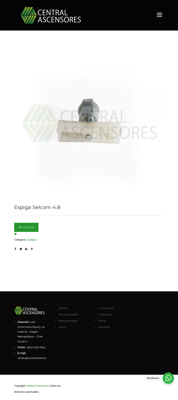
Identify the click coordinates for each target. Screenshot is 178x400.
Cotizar (27, 227)
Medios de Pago (68, 320)
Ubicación (104, 327)
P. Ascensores (106, 308)
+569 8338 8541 (36, 347)
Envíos (62, 327)
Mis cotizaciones (68, 314)
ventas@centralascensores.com (36, 358)
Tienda (102, 320)
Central (63, 308)
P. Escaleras (105, 314)
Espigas (31, 239)
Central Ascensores (37, 385)
